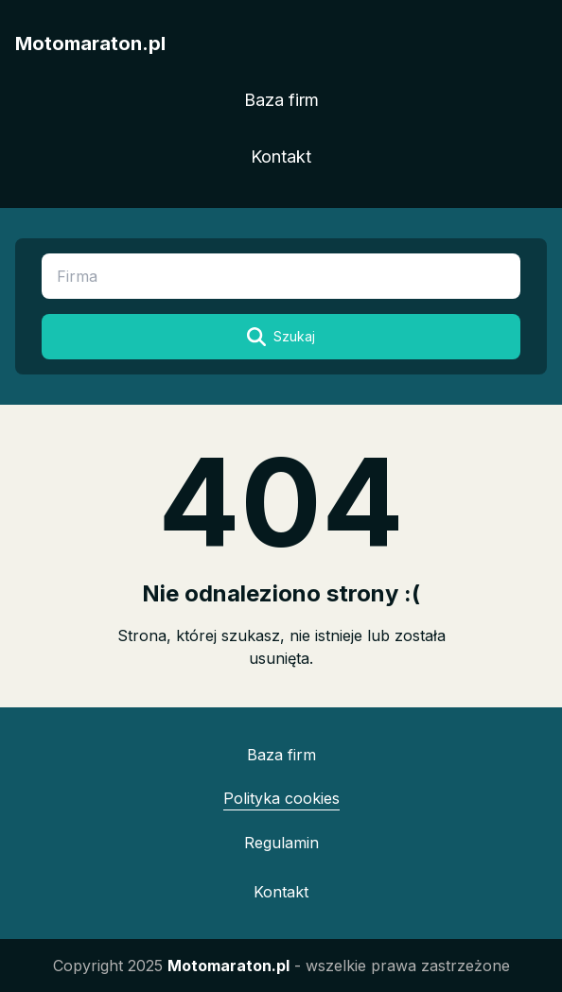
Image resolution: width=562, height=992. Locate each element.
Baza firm (281, 100)
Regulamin (281, 842)
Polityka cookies (281, 798)
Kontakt (281, 156)
